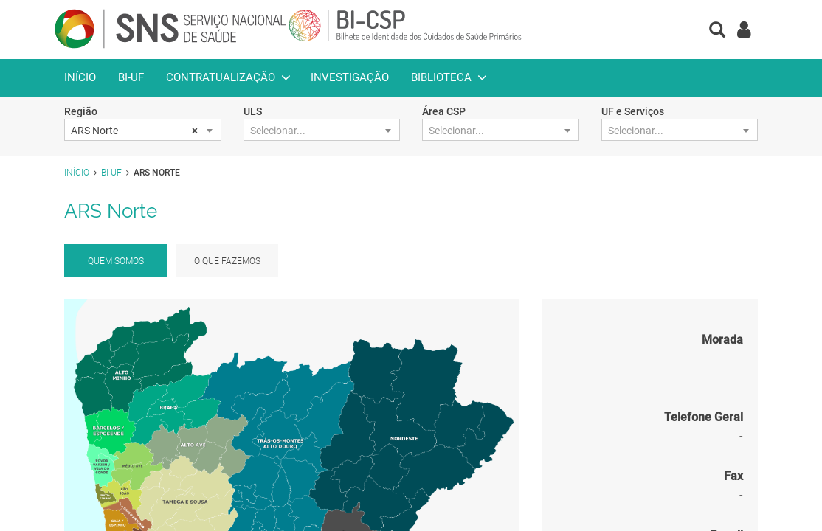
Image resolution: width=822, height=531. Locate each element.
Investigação (350, 77)
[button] (717, 31)
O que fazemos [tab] (227, 261)
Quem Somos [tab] (116, 261)
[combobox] (142, 130)
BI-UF (131, 77)
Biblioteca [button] (441, 77)
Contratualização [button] (220, 77)
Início (80, 77)
